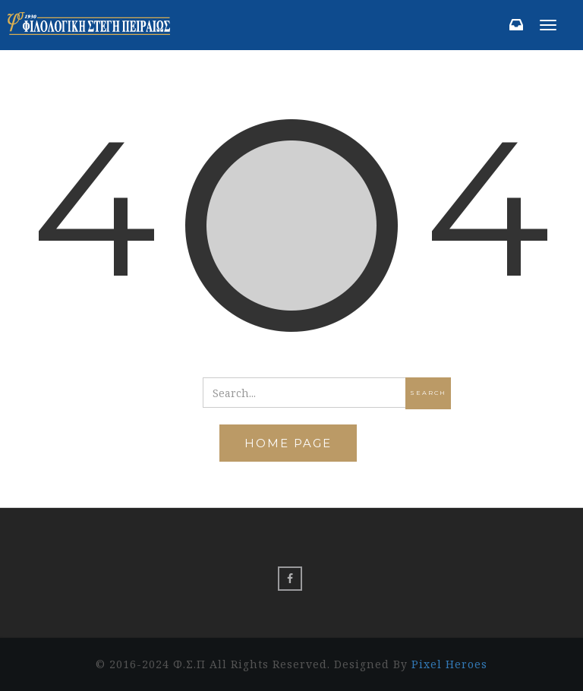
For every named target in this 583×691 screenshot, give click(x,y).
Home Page (288, 443)
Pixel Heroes (449, 664)
